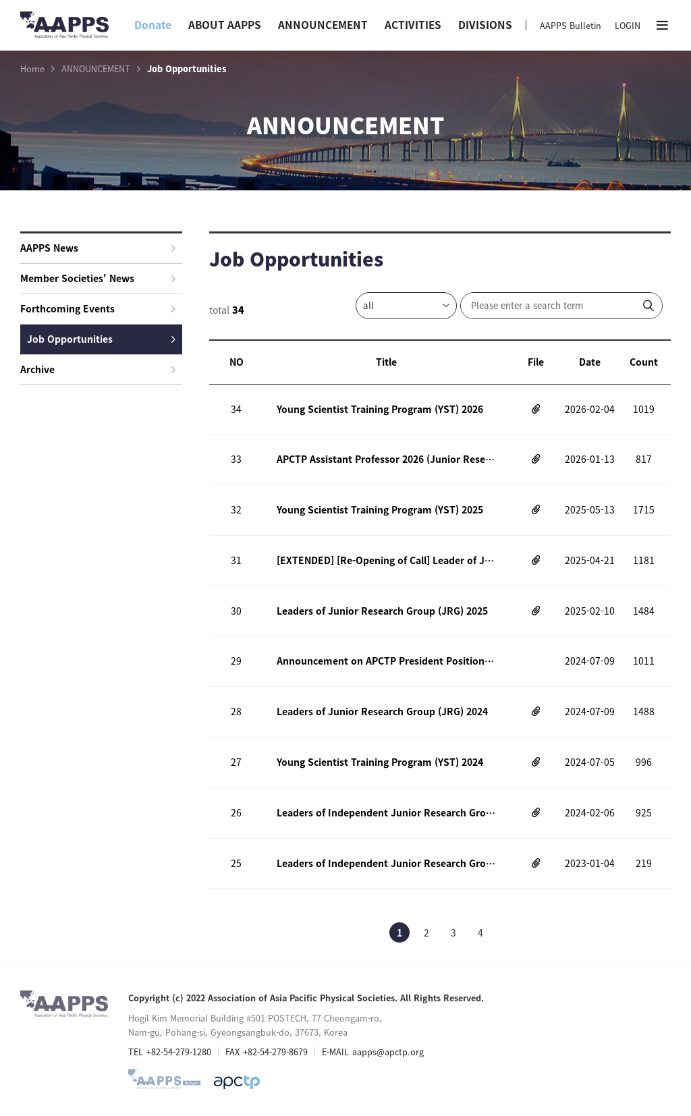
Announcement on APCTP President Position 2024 (386, 661)
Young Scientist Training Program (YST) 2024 (380, 762)
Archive (97, 369)
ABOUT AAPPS (224, 24)
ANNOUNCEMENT (323, 24)
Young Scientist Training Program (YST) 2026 (380, 409)
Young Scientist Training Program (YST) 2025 (380, 509)
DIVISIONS (485, 24)
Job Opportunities (101, 338)
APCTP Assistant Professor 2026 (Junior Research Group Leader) (386, 459)
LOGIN (627, 25)
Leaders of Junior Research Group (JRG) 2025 (382, 610)
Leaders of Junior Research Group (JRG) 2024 (382, 711)
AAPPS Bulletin (570, 25)
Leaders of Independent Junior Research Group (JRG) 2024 (386, 812)
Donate (152, 24)
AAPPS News (97, 247)
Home (32, 69)
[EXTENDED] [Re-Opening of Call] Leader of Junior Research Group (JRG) (386, 560)
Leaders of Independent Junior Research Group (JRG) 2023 (386, 863)
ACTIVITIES (413, 24)
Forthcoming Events (97, 308)
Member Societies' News (97, 278)
